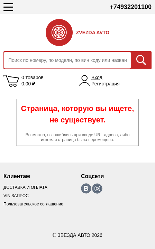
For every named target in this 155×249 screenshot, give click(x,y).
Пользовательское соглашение (33, 204)
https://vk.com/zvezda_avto (86, 188)
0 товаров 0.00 (32, 80)
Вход (96, 77)
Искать (141, 60)
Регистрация (105, 83)
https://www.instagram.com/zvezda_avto (97, 188)
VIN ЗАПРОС (16, 195)
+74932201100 (131, 6)
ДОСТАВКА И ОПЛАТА (25, 187)
